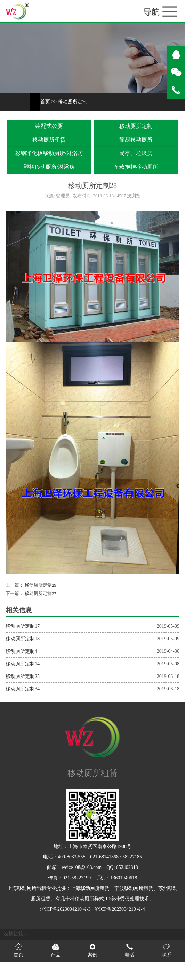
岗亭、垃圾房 (136, 153)
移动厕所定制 (72, 101)
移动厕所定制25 (23, 676)
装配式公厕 (49, 126)
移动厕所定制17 (23, 626)
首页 (45, 101)
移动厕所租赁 (49, 140)
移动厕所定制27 (40, 593)
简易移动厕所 (136, 140)
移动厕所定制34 (23, 689)
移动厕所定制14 (23, 663)
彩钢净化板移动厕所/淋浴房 (49, 153)
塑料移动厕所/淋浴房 (49, 167)
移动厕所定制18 (23, 638)
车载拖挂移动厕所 (136, 167)
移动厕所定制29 (40, 585)
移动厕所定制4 (21, 651)
